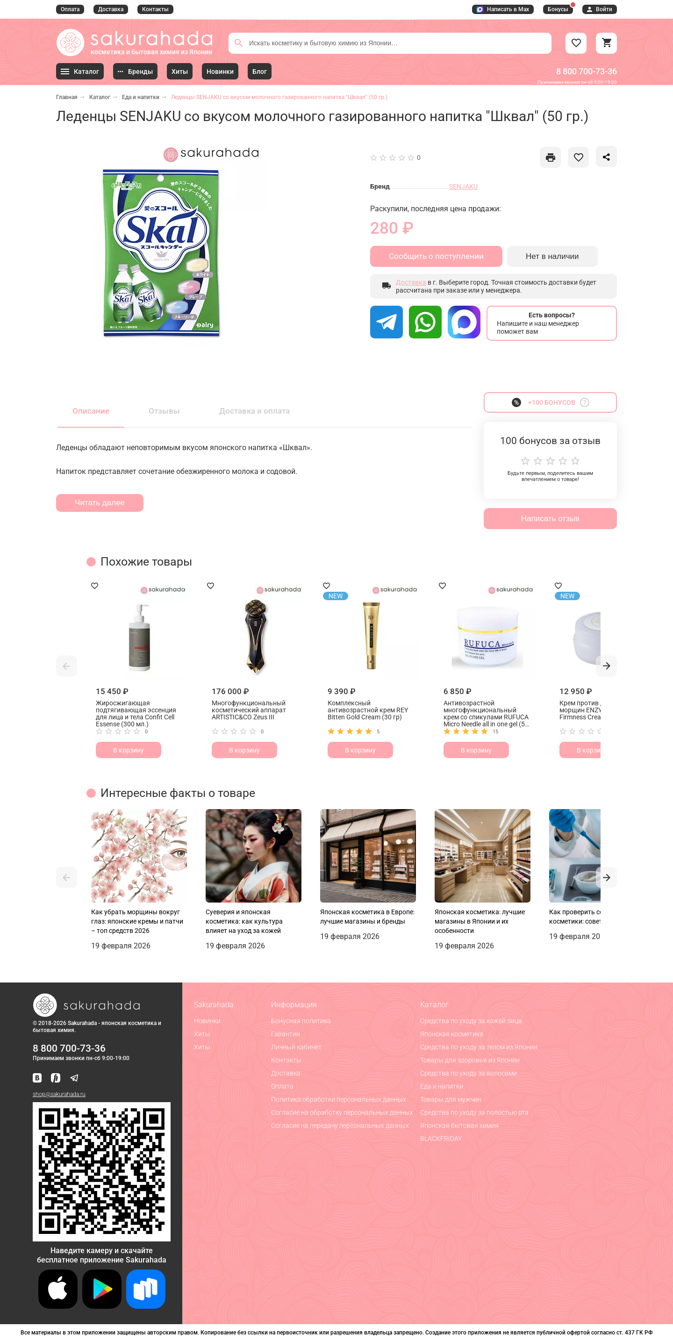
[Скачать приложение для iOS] (58, 1306)
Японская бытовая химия (459, 1125)
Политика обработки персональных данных (338, 1099)
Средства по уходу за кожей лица (471, 1021)
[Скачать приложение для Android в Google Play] (102, 1306)
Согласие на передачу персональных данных (340, 1125)
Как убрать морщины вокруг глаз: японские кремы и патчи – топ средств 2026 (137, 921)
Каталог (99, 97)
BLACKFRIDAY (441, 1138)
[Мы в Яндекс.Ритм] (55, 1078)
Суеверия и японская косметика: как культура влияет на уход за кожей (244, 921)
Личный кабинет (296, 1047)
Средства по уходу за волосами (468, 1073)
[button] (66, 665)
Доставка (110, 9)
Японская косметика (451, 1034)
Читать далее (100, 502)
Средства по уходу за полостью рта (474, 1112)
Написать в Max (503, 9)
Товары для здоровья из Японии (470, 1060)
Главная (67, 97)
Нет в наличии (552, 256)
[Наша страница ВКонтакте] (37, 1078)
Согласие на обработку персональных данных (342, 1112)
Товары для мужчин (450, 1099)
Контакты (155, 9)
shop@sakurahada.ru (59, 1094)
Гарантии (285, 1034)
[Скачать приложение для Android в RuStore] (102, 1237)
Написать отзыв (550, 518)
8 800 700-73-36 (586, 71)
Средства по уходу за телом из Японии (478, 1047)
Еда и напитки (140, 97)
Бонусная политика (301, 1021)
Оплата (70, 9)
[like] (550, 157)
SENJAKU (463, 186)
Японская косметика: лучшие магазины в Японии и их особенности (480, 921)
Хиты (202, 1034)
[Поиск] (239, 43)
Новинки (207, 1021)
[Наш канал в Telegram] (74, 1078)
